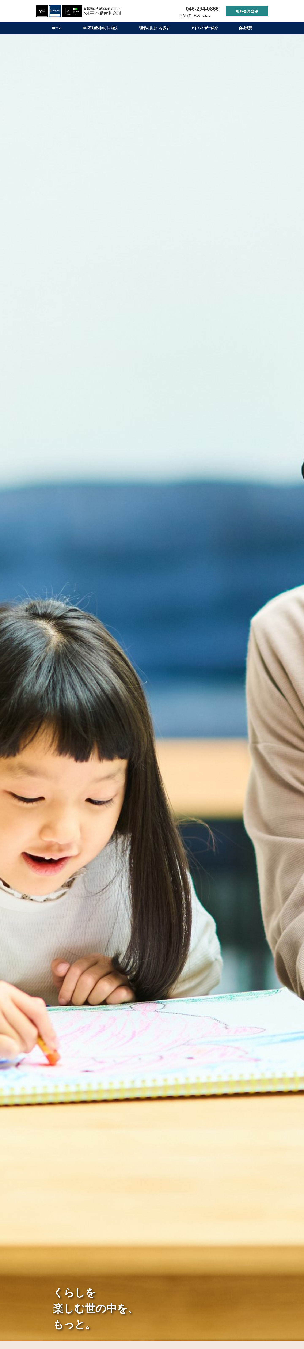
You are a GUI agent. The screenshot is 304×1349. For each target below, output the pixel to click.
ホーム (57, 28)
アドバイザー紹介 (204, 28)
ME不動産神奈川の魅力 (100, 28)
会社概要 (245, 28)
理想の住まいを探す (154, 28)
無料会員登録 (247, 11)
